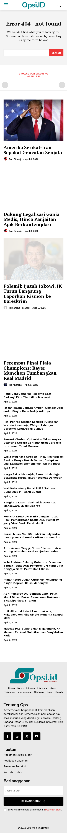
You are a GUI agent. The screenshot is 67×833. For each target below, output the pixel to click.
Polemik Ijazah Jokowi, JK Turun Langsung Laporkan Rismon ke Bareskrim (33, 293)
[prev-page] (5, 85)
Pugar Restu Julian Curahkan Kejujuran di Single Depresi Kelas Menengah (33, 581)
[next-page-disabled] (62, 85)
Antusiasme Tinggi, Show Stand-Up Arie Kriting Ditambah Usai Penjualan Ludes (32, 549)
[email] (33, 790)
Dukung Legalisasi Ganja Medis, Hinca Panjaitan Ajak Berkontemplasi (31, 219)
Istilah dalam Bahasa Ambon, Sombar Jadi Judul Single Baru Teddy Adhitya (33, 409)
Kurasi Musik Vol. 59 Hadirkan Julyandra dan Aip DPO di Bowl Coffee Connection (32, 535)
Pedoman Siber (53, 809)
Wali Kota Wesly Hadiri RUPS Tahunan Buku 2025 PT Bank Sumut (30, 490)
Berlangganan (33, 801)
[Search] (56, 52)
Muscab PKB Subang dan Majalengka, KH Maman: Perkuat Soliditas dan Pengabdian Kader (33, 632)
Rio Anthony (15, 385)
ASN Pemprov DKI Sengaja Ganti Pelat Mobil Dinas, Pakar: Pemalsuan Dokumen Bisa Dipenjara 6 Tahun (32, 597)
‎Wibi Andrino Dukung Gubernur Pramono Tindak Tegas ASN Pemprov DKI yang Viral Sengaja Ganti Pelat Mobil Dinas (33, 565)
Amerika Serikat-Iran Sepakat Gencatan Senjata (33, 149)
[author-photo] (6, 159)
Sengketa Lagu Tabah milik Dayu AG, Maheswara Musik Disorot (30, 504)
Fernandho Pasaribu (19, 308)
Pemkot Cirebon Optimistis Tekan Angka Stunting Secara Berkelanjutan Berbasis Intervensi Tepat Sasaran (32, 443)
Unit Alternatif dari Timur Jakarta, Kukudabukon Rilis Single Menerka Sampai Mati (33, 614)
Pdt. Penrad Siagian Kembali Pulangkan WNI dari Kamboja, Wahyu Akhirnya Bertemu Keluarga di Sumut (31, 425)
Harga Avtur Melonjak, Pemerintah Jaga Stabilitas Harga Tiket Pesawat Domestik (33, 476)
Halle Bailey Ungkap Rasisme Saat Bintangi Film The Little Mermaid (27, 395)
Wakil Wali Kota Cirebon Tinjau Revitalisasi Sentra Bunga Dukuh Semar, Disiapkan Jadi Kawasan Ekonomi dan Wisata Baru (33, 460)
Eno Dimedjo (15, 159)
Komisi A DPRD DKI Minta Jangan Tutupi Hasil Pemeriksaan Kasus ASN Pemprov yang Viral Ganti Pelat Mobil (31, 520)
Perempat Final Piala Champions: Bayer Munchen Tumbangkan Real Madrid (30, 370)
